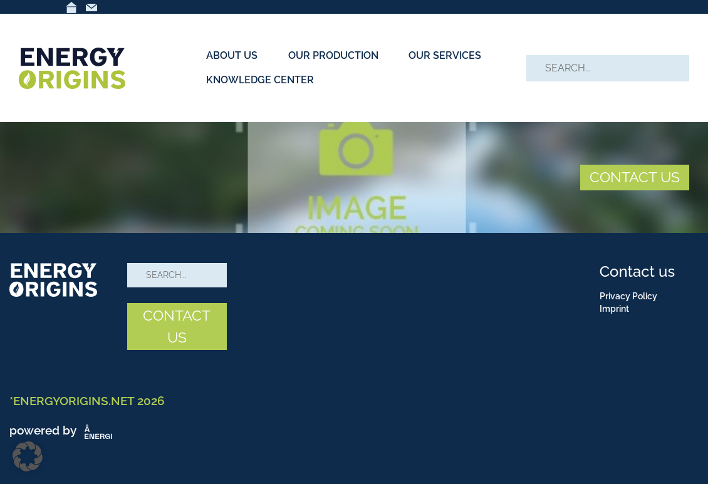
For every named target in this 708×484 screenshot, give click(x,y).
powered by (63, 430)
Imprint (614, 309)
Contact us (637, 271)
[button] (27, 456)
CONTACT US (635, 176)
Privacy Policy (628, 296)
